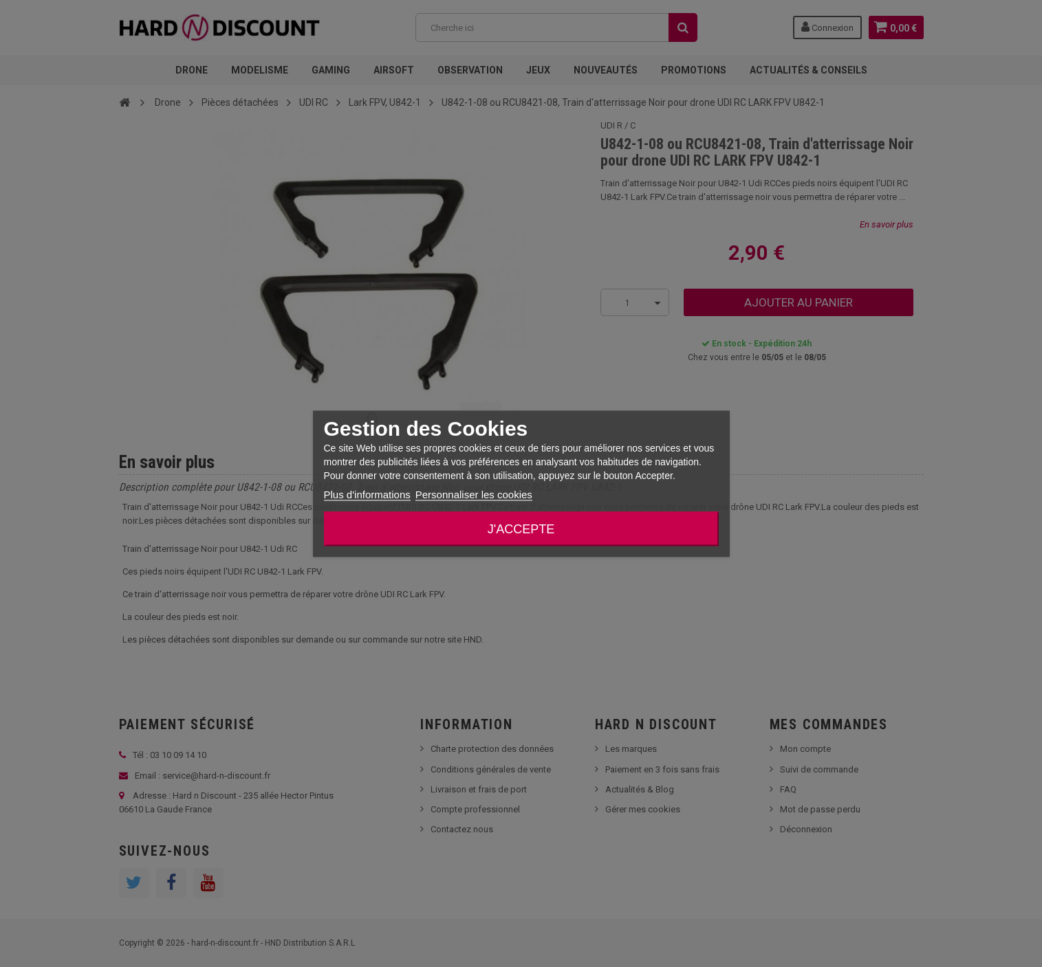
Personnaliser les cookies (473, 494)
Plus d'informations (367, 494)
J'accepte (521, 528)
